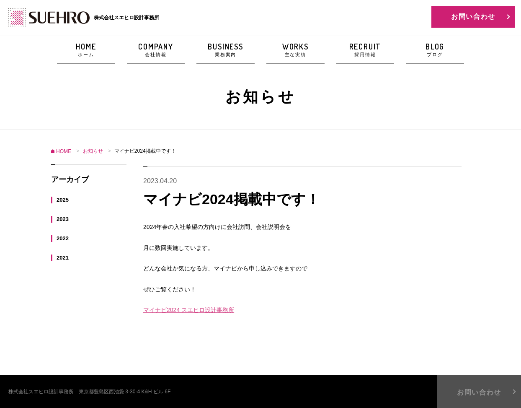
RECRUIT (365, 50)
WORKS (295, 50)
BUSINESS (225, 50)
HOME (86, 50)
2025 (63, 199)
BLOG (435, 50)
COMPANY (156, 50)
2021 (63, 257)
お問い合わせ (473, 16)
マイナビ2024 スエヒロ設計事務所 (188, 310)
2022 (63, 238)
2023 (63, 219)
